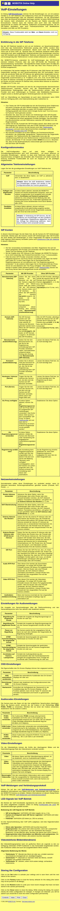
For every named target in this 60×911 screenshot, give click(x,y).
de (45, 900)
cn (42, 900)
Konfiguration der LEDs (47, 807)
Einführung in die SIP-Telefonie (48, 241)
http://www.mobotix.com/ (28, 904)
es (50, 900)
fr (52, 900)
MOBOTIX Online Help (23, 3)
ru (58, 900)
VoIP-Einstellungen (15, 14)
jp (55, 900)
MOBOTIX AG (12, 904)
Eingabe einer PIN (20, 132)
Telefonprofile (23, 423)
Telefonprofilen (44, 269)
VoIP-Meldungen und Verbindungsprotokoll (38, 792)
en (47, 900)
